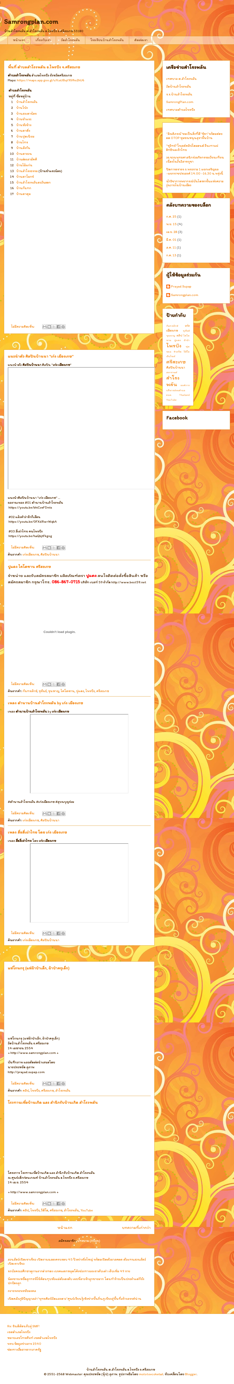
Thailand (184, 395)
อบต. (169, 395)
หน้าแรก (19, 40)
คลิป (26, 1090)
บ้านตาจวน (24, 154)
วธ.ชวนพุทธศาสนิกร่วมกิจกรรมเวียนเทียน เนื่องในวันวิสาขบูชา (195, 159)
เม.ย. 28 (171, 232)
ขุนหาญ (53, 691)
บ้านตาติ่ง (23, 131)
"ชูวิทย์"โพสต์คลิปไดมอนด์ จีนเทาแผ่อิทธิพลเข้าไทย (192, 148)
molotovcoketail (151, 1374)
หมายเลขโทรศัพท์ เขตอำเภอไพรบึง (32, 1338)
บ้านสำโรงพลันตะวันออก (33, 182)
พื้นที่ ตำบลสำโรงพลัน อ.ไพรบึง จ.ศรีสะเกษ (44, 67)
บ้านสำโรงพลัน (27, 102)
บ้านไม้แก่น (24, 165)
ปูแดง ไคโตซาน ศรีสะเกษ (29, 566)
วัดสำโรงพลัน (70, 40)
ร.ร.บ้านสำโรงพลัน (179, 94)
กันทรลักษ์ (30, 691)
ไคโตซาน (68, 691)
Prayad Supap (181, 286)
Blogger (191, 1374)
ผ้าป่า (187, 340)
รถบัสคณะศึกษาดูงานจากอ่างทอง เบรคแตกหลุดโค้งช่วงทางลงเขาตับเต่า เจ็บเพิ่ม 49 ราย (69, 1271)
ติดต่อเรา (140, 40)
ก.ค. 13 (171, 255)
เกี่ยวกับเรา (43, 40)
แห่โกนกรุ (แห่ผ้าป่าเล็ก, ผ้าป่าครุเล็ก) (38, 968)
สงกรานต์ (171, 372)
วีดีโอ (44, 1210)
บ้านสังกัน (23, 148)
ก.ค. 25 (171, 216)
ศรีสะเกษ (102, 691)
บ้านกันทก (23, 188)
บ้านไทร (22, 142)
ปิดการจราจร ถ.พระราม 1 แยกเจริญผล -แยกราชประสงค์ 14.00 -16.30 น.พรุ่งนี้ (194, 171)
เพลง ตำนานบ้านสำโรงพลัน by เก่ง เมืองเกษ (45, 702)
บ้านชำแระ (23, 119)
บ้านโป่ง (22, 108)
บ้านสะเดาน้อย (26, 113)
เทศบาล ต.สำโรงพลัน (181, 79)
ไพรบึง (90, 691)
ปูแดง (80, 691)
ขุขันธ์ (43, 691)
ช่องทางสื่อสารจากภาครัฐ (24, 1349)
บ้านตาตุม (23, 194)
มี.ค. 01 (171, 240)
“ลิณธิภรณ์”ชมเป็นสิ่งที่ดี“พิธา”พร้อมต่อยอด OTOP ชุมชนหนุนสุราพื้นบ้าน (194, 136)
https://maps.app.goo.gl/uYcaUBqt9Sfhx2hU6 (50, 80)
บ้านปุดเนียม (25, 136)
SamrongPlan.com (179, 102)
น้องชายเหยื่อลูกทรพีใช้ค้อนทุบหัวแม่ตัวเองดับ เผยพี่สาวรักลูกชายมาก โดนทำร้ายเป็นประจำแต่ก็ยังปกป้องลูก (76, 1281)
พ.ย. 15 (171, 224)
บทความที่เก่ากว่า (136, 1227)
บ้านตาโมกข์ (25, 177)
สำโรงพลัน (62, 1090)
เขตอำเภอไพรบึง (18, 1332)
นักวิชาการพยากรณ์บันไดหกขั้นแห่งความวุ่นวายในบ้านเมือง (195, 183)
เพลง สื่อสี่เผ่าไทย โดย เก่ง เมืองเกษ (37, 832)
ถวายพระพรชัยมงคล (22, 1291)
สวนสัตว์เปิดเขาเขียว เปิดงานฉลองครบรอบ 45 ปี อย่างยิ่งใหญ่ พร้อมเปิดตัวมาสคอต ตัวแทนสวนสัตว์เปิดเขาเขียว (77, 1261)
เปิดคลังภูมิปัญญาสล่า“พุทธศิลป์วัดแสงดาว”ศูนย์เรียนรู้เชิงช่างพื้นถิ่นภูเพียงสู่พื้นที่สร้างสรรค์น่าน (74, 1299)
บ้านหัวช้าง (23, 125)
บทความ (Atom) (88, 1241)
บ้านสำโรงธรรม (27, 171)
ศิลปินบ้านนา (49, 554)
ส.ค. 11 (171, 247)
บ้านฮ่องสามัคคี (26, 159)
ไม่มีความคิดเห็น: (23, 327)
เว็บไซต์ (170, 356)
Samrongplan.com (184, 295)
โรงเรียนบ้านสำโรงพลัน (107, 40)
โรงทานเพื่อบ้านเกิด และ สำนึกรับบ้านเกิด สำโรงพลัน (53, 1102)
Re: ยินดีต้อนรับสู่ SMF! (23, 1326)
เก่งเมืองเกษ (31, 554)
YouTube (86, 1210)
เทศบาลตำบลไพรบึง (180, 110)
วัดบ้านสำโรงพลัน (178, 86)
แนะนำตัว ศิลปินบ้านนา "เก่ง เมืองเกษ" (40, 356)
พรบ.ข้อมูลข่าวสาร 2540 (24, 1344)
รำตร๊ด (178, 351)
